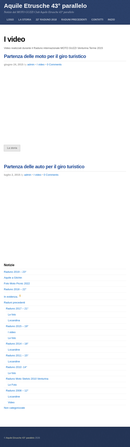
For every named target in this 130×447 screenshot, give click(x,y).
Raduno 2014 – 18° (17, 343)
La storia (24, 19)
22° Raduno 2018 (46, 19)
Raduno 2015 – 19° (17, 326)
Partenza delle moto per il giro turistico (45, 56)
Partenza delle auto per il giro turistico (44, 166)
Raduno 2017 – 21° (17, 308)
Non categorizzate (14, 407)
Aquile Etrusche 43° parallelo (20, 438)
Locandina (14, 320)
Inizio (111, 19)
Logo (10, 19)
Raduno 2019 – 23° (15, 271)
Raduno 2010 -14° (16, 367)
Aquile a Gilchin (13, 277)
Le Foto (12, 384)
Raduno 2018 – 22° (15, 289)
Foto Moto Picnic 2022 (17, 283)
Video (11, 402)
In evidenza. (13, 296)
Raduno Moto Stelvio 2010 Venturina (27, 378)
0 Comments (54, 64)
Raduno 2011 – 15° (17, 355)
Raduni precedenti (74, 19)
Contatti (97, 19)
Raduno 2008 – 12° (17, 390)
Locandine (14, 349)
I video (40, 64)
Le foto (12, 314)
